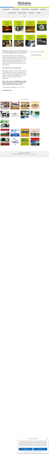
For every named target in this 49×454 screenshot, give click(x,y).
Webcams (38, 12)
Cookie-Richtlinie (27, 451)
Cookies (34, 154)
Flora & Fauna (31, 12)
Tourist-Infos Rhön (20, 87)
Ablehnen (40, 449)
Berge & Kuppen (6, 9)
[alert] (38, 55)
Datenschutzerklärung (34, 451)
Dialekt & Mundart (12, 12)
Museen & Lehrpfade (22, 12)
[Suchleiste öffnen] (24, 16)
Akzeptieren (25, 449)
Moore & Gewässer (25, 9)
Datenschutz (30, 154)
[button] (46, 438)
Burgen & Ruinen (34, 9)
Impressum (40, 451)
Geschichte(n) (43, 9)
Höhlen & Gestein (15, 9)
